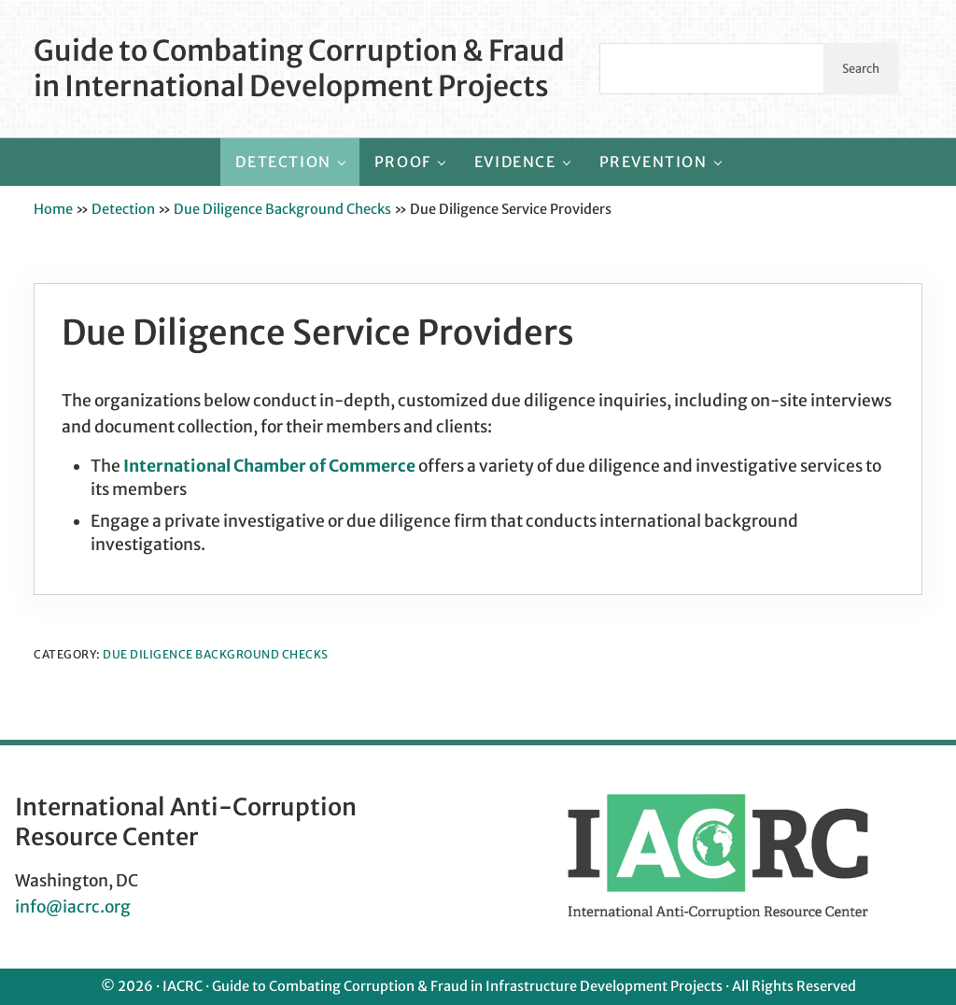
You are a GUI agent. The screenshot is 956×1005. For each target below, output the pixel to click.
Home (53, 209)
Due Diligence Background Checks (282, 209)
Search (860, 68)
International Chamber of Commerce (269, 466)
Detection (123, 209)
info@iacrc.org (73, 907)
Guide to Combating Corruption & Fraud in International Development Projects (299, 68)
